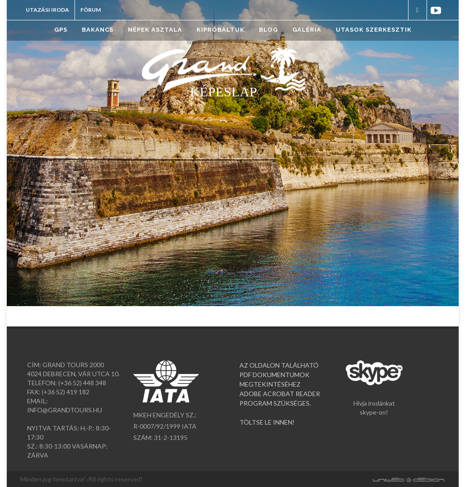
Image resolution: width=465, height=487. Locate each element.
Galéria (306, 29)
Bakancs (97, 29)
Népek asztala (155, 29)
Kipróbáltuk (220, 29)
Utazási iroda (47, 9)
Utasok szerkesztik (374, 29)
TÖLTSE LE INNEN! (267, 422)
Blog (268, 29)
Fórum (90, 9)
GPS (60, 29)
